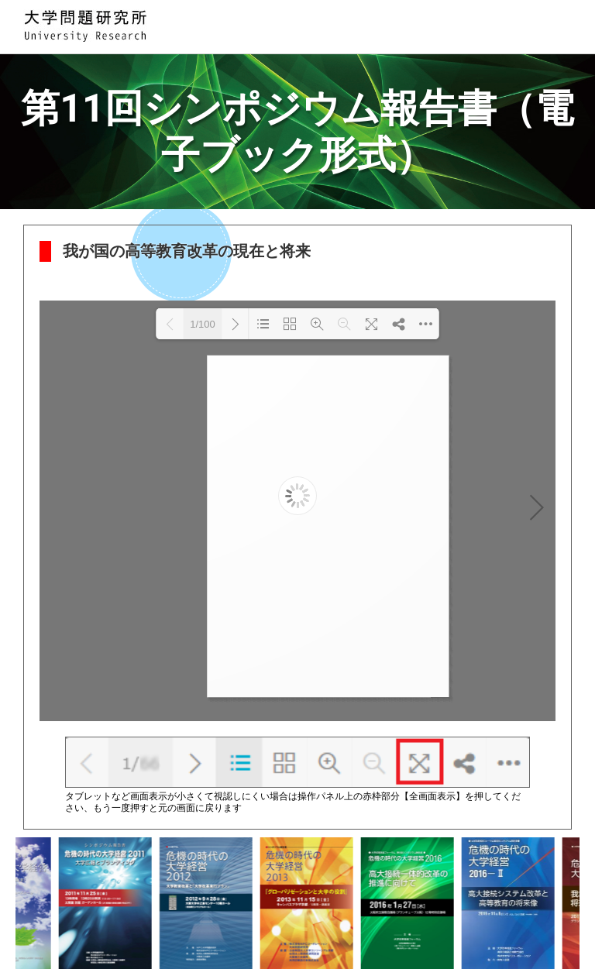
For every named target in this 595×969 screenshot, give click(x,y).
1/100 (202, 324)
